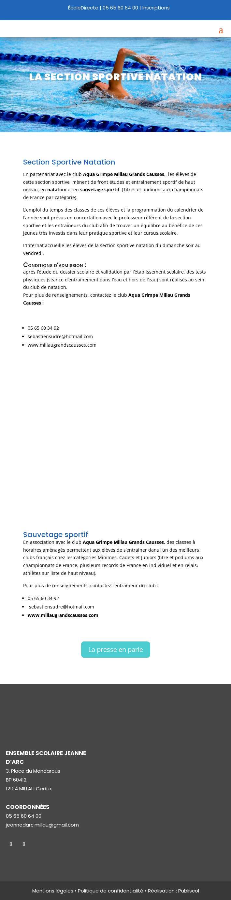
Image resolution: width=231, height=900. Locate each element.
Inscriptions (156, 7)
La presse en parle (115, 649)
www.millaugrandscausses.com (62, 345)
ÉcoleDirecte (83, 7)
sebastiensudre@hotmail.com (60, 336)
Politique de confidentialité (110, 890)
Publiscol (188, 890)
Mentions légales (52, 890)
